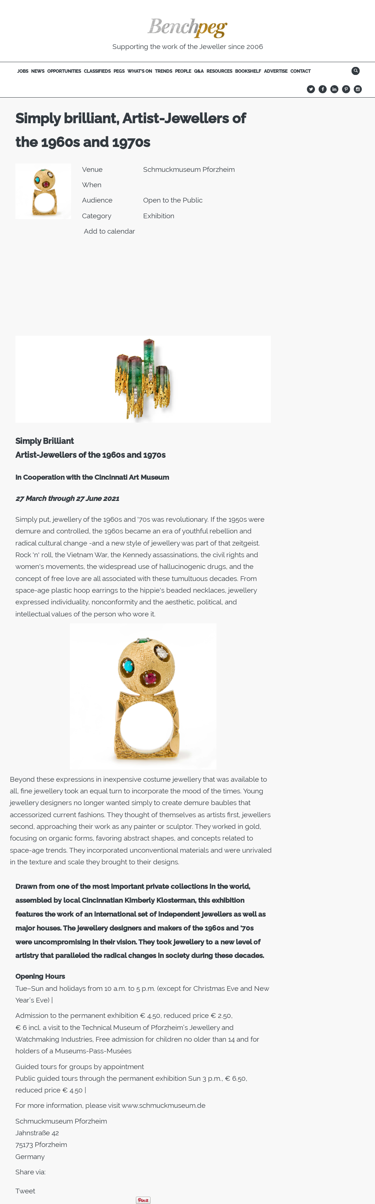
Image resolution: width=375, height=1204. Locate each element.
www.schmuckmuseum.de (163, 1105)
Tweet (25, 1191)
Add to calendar (109, 231)
